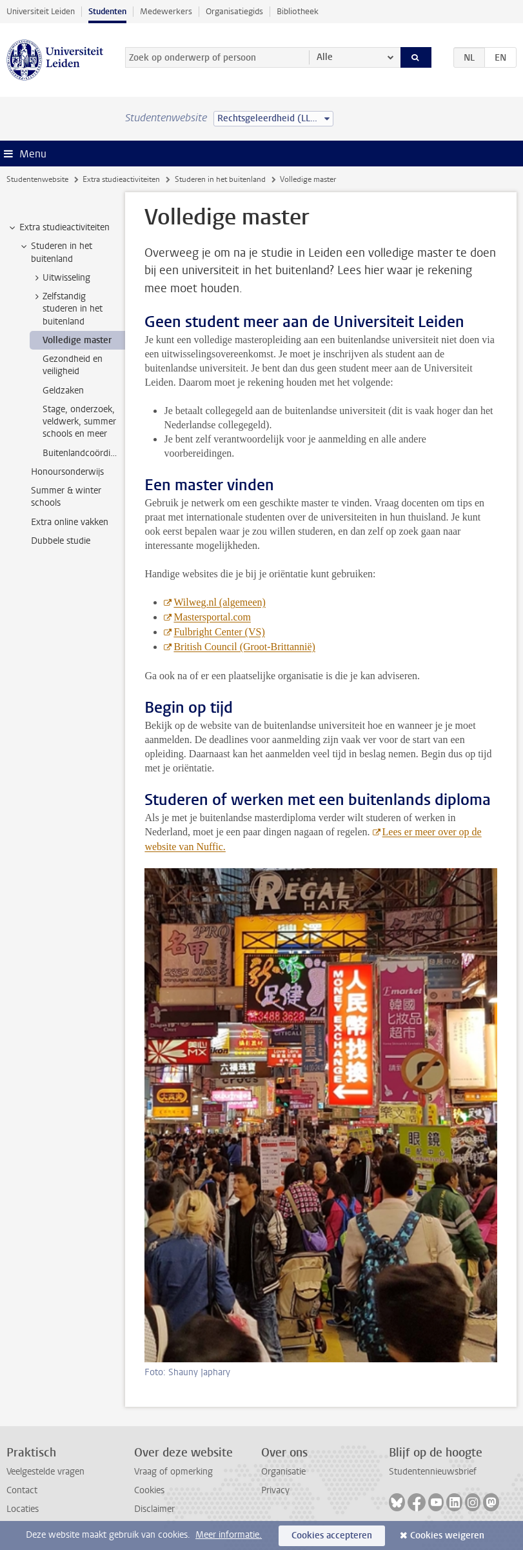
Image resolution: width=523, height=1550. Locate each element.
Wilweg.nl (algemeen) (219, 602)
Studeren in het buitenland (220, 179)
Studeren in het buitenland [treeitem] (55, 252)
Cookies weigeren (447, 1535)
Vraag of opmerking (173, 1472)
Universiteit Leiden (40, 11)
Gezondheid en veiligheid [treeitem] (73, 365)
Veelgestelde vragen (45, 1472)
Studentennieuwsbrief (433, 1472)
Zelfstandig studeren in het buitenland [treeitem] (66, 309)
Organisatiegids (234, 11)
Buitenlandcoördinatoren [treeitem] (84, 453)
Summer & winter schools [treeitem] (66, 496)
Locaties (22, 1509)
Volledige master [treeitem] (77, 340)
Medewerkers (166, 11)
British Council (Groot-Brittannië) (244, 646)
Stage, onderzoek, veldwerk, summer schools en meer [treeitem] (79, 422)
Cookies (149, 1490)
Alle (325, 57)
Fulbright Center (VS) (218, 631)
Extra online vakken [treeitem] (69, 522)
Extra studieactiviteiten (121, 179)
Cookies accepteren (331, 1535)
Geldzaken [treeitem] (63, 390)
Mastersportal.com (212, 616)
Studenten (107, 11)
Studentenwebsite (37, 179)
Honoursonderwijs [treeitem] (67, 472)
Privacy (275, 1490)
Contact (21, 1490)
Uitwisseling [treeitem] (60, 278)
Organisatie (283, 1472)
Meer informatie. (228, 1535)
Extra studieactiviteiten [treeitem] (58, 227)
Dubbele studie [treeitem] (60, 541)
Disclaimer (154, 1509)
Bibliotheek (298, 11)
